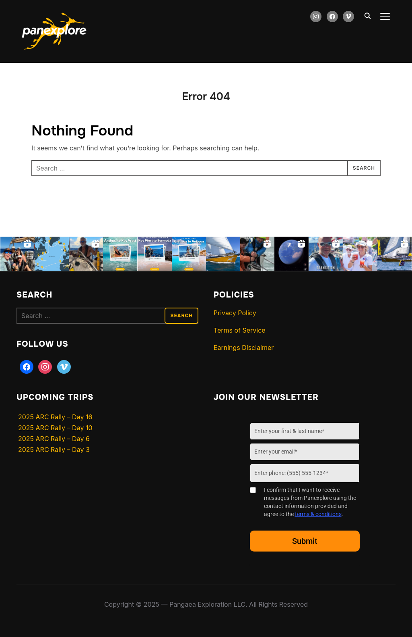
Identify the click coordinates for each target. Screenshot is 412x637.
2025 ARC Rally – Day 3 (54, 449)
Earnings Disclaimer (244, 347)
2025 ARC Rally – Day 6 (54, 439)
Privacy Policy (235, 313)
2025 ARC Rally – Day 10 (55, 428)
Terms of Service (240, 330)
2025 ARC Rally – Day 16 (55, 417)
